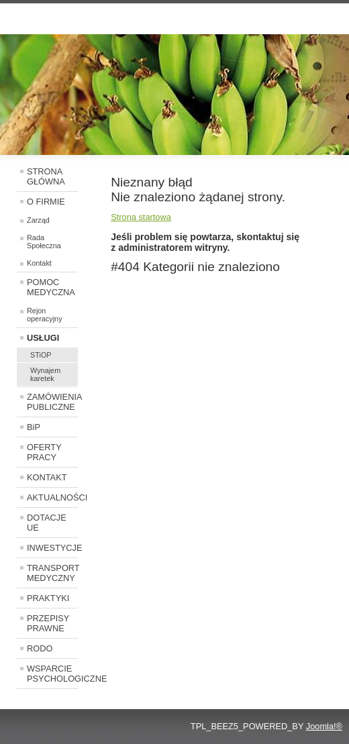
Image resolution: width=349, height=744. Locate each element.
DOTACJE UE (46, 523)
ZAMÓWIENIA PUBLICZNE (52, 402)
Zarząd (38, 220)
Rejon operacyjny (44, 315)
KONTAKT (47, 477)
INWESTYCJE (52, 548)
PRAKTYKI (48, 598)
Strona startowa (141, 217)
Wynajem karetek (45, 374)
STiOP (41, 355)
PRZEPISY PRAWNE (48, 623)
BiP (33, 427)
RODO (39, 648)
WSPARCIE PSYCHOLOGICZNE (52, 673)
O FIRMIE (46, 202)
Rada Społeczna (44, 241)
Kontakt (39, 263)
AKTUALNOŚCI (52, 497)
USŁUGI (43, 338)
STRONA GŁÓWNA (46, 176)
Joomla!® (324, 726)
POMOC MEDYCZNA (51, 287)
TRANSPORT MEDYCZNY (52, 573)
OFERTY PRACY (44, 452)
